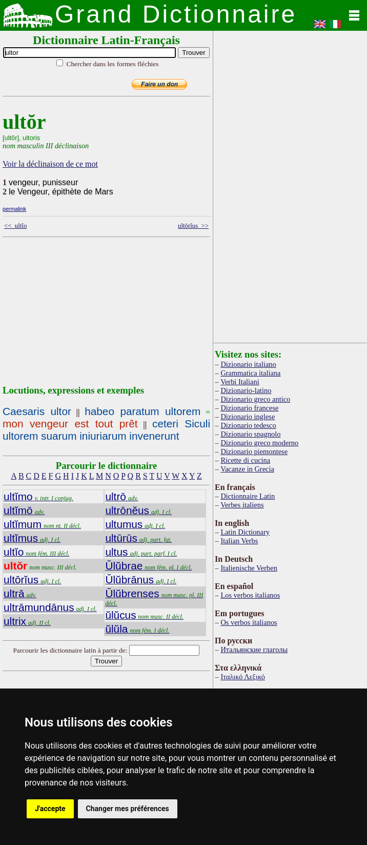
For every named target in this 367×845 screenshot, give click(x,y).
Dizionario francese (249, 408)
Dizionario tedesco (248, 425)
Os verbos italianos (248, 622)
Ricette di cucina (245, 460)
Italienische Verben (248, 568)
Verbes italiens (241, 505)
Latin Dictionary (245, 532)
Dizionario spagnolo (250, 434)
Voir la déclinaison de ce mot (50, 164)
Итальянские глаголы (254, 649)
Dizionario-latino (245, 390)
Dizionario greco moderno (259, 443)
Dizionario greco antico (255, 399)
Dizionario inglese (247, 416)
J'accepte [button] (50, 808)
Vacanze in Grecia (247, 469)
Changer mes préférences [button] (127, 808)
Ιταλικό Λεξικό (242, 677)
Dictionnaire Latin (247, 496)
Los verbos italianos (250, 595)
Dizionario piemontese (254, 451)
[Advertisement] (142, 313)
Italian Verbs (239, 541)
